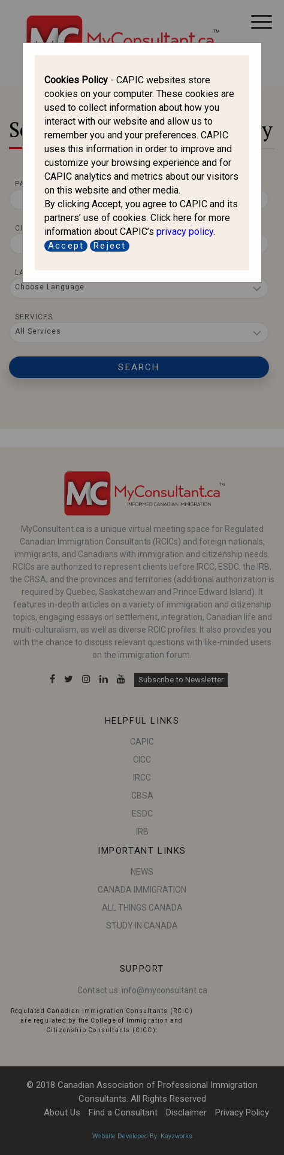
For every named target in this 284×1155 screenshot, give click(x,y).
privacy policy (184, 231)
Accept (66, 245)
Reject (109, 245)
